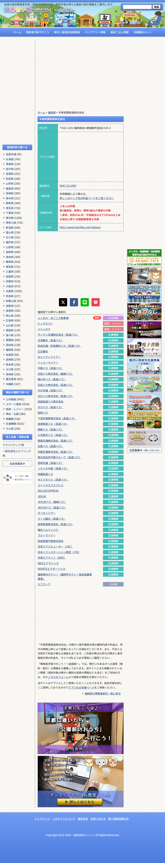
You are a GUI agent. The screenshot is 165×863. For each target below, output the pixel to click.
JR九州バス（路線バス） (52, 502)
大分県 (10, 369)
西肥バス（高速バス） (50, 429)
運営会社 (83, 818)
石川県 (10, 237)
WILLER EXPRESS (48, 490)
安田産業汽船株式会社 (50, 541)
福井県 (10, 242)
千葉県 (10, 213)
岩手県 (10, 169)
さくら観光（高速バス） (52, 518)
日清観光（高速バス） (50, 340)
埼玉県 (10, 208)
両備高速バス (45, 474)
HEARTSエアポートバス (51, 569)
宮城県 (10, 173)
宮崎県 (10, 374)
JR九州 (42, 496)
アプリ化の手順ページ (81, 687)
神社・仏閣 (12, 414)
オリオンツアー (47, 513)
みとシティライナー (49, 357)
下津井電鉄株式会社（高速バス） (57, 418)
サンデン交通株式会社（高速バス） (58, 334)
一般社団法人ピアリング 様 (17, 453)
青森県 (10, 164)
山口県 (10, 325)
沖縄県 (10, 384)
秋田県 (10, 178)
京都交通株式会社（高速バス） (56, 452)
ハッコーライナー (48, 362)
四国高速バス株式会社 (50, 401)
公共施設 (11, 399)
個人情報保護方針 (118, 818)
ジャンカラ (44, 329)
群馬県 (10, 203)
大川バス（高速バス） (50, 407)
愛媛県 (10, 340)
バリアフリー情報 (95, 32)
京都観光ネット (143, 32)
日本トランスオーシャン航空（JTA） (59, 552)
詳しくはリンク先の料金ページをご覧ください (87, 198)
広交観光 (43, 351)
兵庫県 (10, 291)
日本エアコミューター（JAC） (55, 546)
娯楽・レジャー (15, 409)
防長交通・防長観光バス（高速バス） (59, 346)
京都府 (10, 281)
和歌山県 (11, 301)
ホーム (17, 32)
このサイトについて (63, 818)
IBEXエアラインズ (48, 563)
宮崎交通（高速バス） (50, 463)
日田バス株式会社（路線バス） (56, 373)
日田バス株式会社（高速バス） (56, 385)
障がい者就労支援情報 (67, 32)
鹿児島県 (11, 379)
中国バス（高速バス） (50, 368)
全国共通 (11, 154)
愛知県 (10, 266)
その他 (10, 428)
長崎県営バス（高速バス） (53, 424)
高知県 (10, 345)
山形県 (10, 183)
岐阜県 (10, 257)
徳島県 (10, 330)
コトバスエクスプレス (50, 485)
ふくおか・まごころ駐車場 (53, 318)
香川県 (10, 335)
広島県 (10, 320)
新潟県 (10, 227)
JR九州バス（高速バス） (52, 507)
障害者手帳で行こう (37, 32)
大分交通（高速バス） (50, 390)
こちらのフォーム (58, 677)
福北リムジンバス (48, 530)
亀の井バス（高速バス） (52, 379)
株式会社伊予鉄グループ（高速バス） (59, 457)
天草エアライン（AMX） (52, 557)
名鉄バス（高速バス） (50, 446)
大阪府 (10, 286)
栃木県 (10, 198)
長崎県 (10, 359)
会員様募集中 (17, 463)
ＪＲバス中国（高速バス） (53, 468)
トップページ (42, 818)
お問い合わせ (98, 818)
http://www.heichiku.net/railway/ (80, 227)
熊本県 (10, 364)
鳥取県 (10, 306)
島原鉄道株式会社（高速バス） (56, 524)
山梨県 (10, 247)
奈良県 (10, 296)
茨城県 (10, 193)
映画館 (10, 419)
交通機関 (11, 423)
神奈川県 (11, 222)
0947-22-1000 (68, 185)
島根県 (10, 310)
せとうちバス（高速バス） (53, 479)
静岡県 (10, 261)
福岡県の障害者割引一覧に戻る (103, 693)
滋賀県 (10, 276)
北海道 (10, 159)
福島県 (10, 188)
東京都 (10, 218)
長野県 (10, 252)
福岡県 (10, 349)
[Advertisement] (17, 91)
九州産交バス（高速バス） (53, 435)
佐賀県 (10, 354)
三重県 (10, 271)
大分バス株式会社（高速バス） (56, 396)
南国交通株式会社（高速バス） (56, 440)
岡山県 (10, 315)
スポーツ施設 (13, 404)
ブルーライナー (47, 535)
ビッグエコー (45, 323)
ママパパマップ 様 (13, 445)
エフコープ (44, 584)
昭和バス (43, 412)
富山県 (10, 232)
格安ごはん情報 (120, 32)
